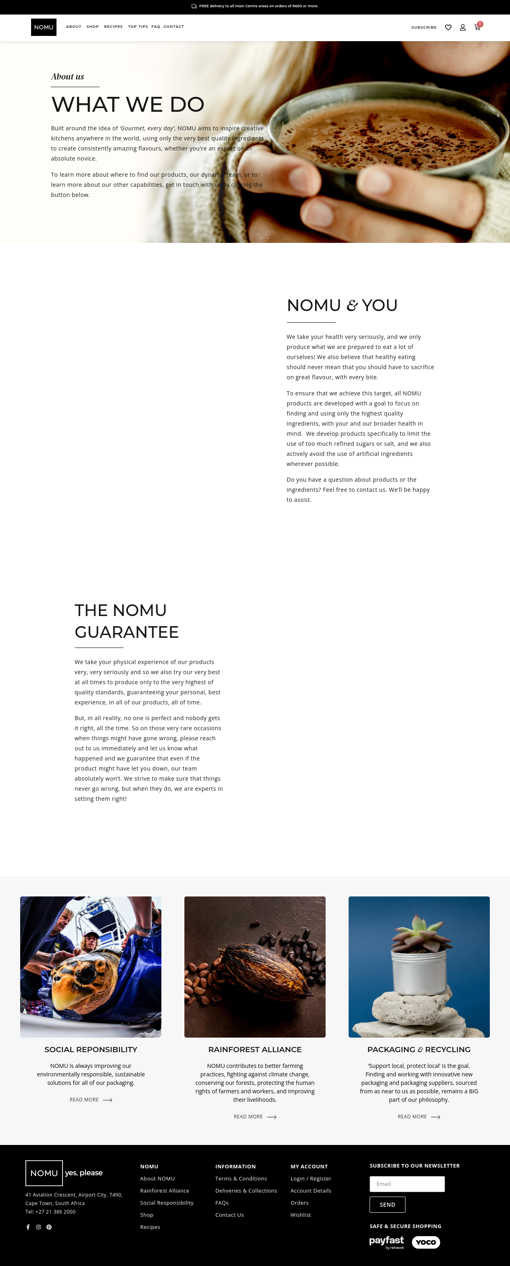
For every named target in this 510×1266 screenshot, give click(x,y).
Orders (300, 1202)
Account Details (311, 1190)
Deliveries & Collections (246, 1190)
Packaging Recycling (419, 1049)
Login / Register (311, 1178)
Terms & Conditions (241, 1178)
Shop (147, 1214)
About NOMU (157, 1178)
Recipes (150, 1226)
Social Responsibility (167, 1202)
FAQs (222, 1202)
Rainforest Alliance (255, 1049)
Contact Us (229, 1214)
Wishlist (301, 1214)
